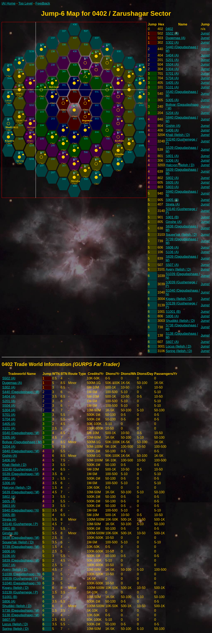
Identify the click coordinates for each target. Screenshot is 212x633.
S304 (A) (172, 69)
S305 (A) (172, 100)
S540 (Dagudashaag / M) (20, 433)
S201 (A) (172, 60)
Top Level (25, 3)
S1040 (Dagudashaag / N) (21, 583)
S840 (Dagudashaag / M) (20, 451)
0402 (169, 29)
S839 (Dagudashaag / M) (20, 560)
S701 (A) (172, 73)
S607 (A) (172, 342)
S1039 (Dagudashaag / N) (21, 574)
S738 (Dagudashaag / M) (20, 610)
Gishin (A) (173, 126)
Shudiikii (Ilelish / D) (180, 321)
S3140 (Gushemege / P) (20, 524)
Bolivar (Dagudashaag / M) (22, 442)
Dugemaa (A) (175, 38)
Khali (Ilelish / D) (178, 135)
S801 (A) (172, 156)
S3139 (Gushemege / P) (20, 592)
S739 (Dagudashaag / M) (20, 547)
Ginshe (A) (173, 222)
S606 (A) (172, 247)
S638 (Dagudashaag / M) (20, 537)
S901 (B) (172, 217)
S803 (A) (172, 187)
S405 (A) (172, 82)
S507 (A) (172, 265)
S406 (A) (172, 130)
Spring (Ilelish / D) (179, 351)
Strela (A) (173, 204)
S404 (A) (172, 55)
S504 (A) (172, 64)
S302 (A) (172, 42)
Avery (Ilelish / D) (178, 269)
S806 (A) (172, 316)
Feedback (42, 3)
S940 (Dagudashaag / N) (20, 510)
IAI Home (9, 3)
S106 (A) (172, 252)
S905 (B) (172, 200)
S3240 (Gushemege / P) (20, 469)
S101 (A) (172, 87)
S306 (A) (172, 160)
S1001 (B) (173, 311)
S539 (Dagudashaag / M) (20, 474)
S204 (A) (172, 113)
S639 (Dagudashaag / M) (20, 492)
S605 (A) (172, 182)
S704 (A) (172, 78)
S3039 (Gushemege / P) (20, 578)
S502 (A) (172, 33)
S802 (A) (172, 178)
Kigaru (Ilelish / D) (179, 299)
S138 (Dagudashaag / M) (20, 615)
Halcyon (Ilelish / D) (180, 165)
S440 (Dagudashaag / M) (20, 392)
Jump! (205, 33)
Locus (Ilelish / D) (178, 346)
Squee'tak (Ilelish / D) (181, 234)
